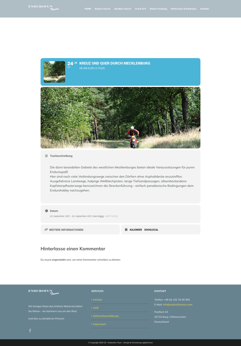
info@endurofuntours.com (177, 304)
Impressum (99, 324)
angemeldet (59, 259)
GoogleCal (151, 229)
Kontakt (97, 299)
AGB (96, 307)
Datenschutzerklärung (106, 315)
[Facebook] (30, 330)
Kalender (136, 229)
